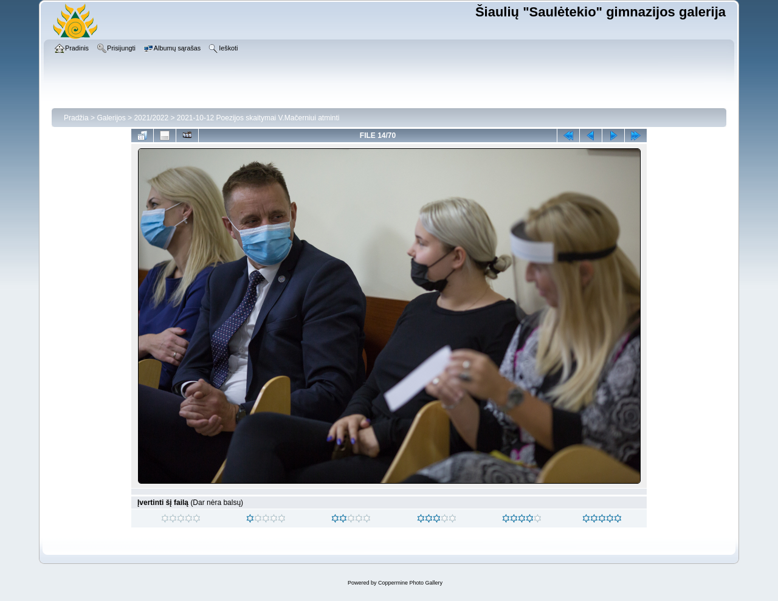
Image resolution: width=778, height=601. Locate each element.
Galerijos (111, 118)
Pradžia (76, 118)
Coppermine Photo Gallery (410, 583)
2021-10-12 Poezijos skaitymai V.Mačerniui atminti (258, 118)
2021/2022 (151, 118)
